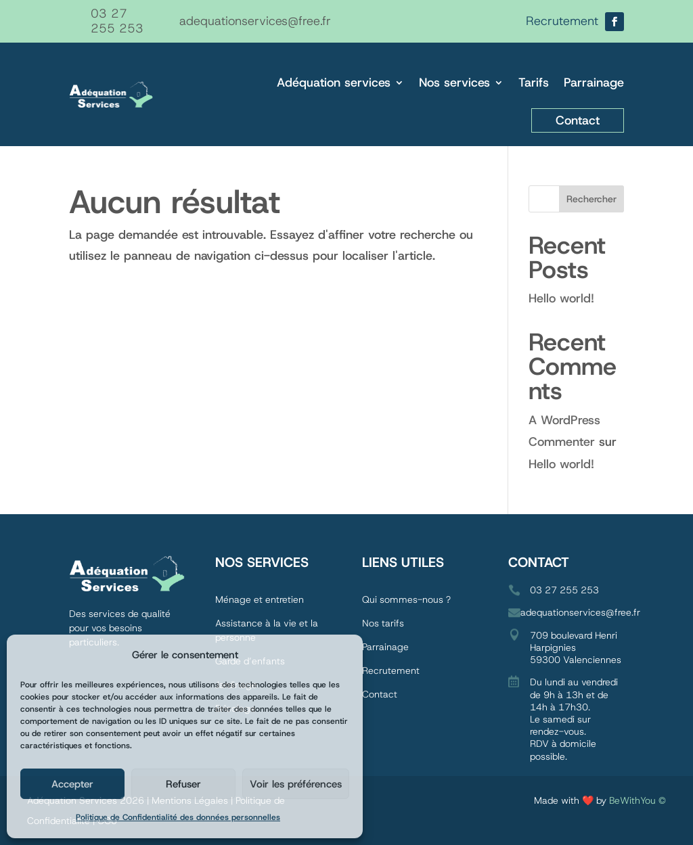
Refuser (183, 784)
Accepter (72, 784)
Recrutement (391, 670)
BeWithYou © (637, 800)
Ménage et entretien (259, 599)
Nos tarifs (383, 623)
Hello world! (561, 298)
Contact (578, 120)
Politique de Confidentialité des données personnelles (178, 817)
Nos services (454, 82)
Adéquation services (333, 82)
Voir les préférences (296, 784)
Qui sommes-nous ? (407, 599)
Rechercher (591, 199)
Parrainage (594, 82)
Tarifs (533, 82)
